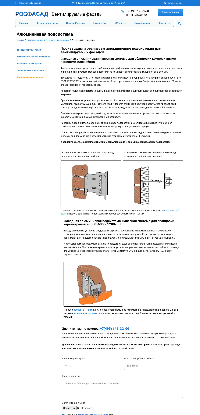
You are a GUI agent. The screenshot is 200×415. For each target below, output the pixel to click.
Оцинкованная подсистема (30, 70)
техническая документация (88, 313)
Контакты (164, 23)
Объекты (120, 23)
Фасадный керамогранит (29, 63)
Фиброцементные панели (29, 50)
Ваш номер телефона (74, 358)
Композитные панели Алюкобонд (33, 56)
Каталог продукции (47, 23)
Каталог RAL (100, 23)
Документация (142, 23)
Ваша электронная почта (138, 358)
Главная (23, 23)
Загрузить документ (73, 402)
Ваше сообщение (71, 376)
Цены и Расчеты (75, 23)
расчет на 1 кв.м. (83, 309)
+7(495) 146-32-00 (114, 329)
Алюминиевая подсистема (30, 77)
